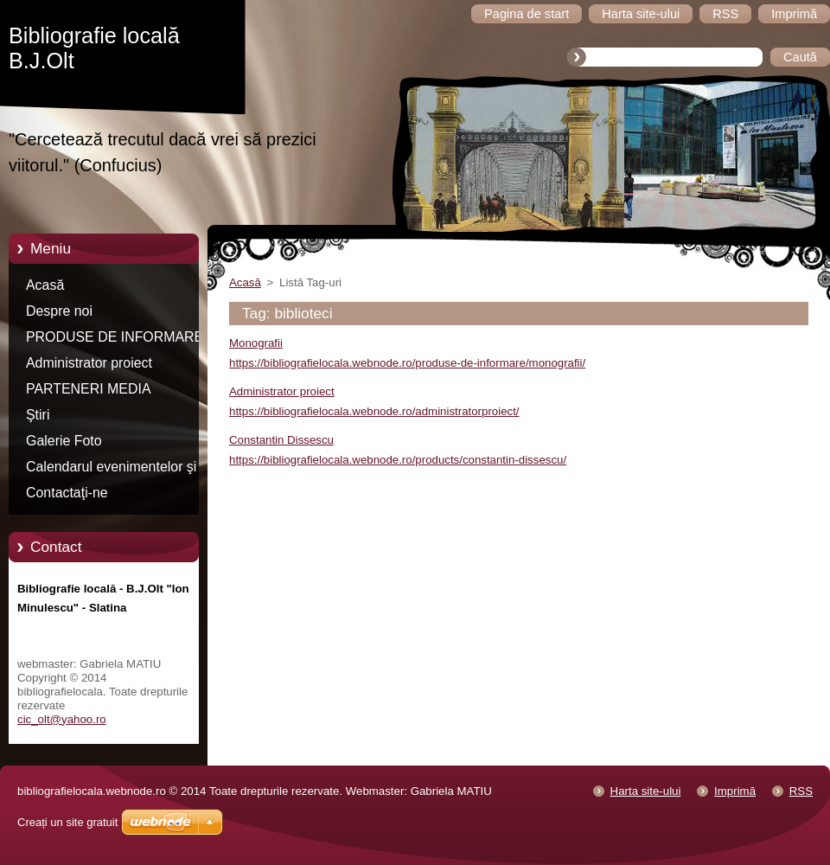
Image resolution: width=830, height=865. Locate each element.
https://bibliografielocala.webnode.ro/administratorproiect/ (374, 411)
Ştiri (37, 414)
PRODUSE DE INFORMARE (114, 337)
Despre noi (59, 311)
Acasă (45, 285)
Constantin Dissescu (281, 439)
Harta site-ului (645, 791)
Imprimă (735, 791)
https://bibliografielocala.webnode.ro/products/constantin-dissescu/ (397, 459)
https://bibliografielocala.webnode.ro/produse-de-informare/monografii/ (407, 362)
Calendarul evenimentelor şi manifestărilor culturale (111, 469)
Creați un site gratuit (67, 822)
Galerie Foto (64, 440)
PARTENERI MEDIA (88, 388)
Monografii (256, 342)
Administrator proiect (89, 363)
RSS (801, 791)
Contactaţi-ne (67, 492)
